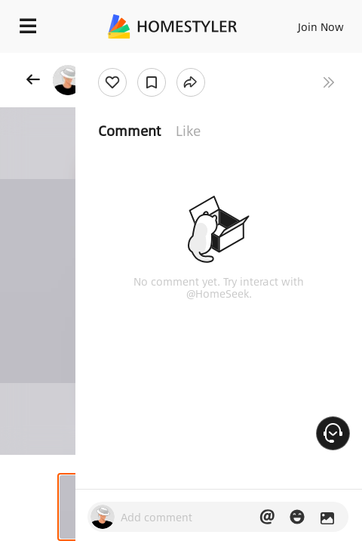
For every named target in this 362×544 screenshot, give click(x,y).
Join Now (321, 26)
